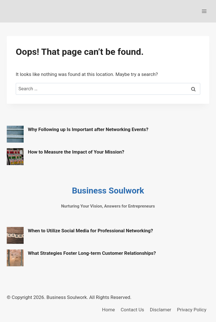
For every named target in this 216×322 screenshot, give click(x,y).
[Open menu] (204, 11)
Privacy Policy (191, 309)
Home (108, 309)
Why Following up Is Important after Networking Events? (88, 129)
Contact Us (132, 309)
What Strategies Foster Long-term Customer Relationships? (92, 253)
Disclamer (160, 309)
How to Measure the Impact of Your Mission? (76, 152)
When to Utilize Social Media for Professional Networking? (90, 230)
